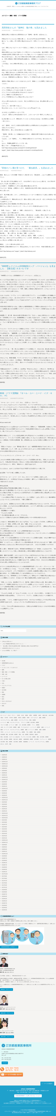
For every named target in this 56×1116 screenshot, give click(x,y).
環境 (3, 705)
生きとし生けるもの (6, 701)
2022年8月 (4, 802)
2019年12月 (5, 853)
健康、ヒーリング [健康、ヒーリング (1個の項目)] (45, 727)
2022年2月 (4, 808)
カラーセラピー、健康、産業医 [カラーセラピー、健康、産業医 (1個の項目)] (38, 717)
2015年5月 (4, 907)
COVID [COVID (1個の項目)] (6, 717)
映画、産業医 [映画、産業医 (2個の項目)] (37, 732)
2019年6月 (4, 860)
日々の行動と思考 (6, 678)
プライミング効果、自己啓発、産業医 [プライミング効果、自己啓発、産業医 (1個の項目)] (30, 722)
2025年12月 (5, 761)
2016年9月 (4, 889)
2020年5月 (4, 847)
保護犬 (3, 687)
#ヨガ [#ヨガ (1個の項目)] (9, 715)
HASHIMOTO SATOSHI (17, 271)
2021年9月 (4, 820)
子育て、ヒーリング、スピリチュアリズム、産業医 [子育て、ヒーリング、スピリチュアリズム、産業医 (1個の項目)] (13, 732)
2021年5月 (4, 829)
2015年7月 (4, 903)
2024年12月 (5, 777)
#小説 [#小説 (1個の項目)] (22, 715)
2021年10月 (5, 817)
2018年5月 (4, 867)
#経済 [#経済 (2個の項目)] (39, 715)
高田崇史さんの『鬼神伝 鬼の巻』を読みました (24, 27)
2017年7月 (4, 880)
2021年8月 (4, 822)
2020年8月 (4, 844)
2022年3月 (4, 806)
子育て (3, 681)
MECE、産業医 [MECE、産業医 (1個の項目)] (22, 717)
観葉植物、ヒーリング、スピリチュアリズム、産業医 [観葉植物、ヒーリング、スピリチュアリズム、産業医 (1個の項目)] (36, 741)
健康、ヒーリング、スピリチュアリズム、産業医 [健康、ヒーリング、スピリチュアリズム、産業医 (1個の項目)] (12, 729)
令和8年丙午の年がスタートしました (11, 648)
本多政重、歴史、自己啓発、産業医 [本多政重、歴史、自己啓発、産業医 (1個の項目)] (9, 734)
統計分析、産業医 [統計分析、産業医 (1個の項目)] (18, 739)
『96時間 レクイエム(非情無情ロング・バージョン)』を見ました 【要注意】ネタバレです (28, 267)
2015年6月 (4, 905)
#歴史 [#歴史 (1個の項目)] (30, 715)
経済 (3, 699)
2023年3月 (4, 793)
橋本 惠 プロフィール (6, 989)
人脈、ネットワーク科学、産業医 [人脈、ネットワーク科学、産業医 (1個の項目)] (8, 727)
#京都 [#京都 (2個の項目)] (18, 715)
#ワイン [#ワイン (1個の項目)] (14, 715)
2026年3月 (4, 754)
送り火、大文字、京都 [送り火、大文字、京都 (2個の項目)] (6, 744)
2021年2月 (4, 835)
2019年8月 (4, 856)
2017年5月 (4, 883)
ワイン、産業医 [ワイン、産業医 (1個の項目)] (35, 725)
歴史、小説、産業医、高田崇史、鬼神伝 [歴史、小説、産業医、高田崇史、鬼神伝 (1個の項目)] (28, 734)
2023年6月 (4, 790)
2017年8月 (4, 878)
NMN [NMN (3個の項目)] (28, 717)
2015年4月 (4, 909)
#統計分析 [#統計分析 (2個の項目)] (44, 715)
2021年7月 (4, 824)
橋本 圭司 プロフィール (7, 1013)
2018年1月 (4, 871)
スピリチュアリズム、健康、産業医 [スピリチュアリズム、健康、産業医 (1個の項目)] (9, 720)
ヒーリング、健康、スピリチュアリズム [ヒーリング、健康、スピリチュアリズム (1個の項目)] (10, 722)
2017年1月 (4, 887)
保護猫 (3, 694)
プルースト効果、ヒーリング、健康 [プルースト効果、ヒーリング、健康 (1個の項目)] (9, 725)
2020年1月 (4, 851)
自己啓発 (4, 690)
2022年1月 (4, 811)
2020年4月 (4, 849)
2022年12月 (5, 797)
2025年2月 (4, 772)
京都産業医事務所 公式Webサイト (9, 947)
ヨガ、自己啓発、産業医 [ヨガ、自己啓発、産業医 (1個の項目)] (24, 725)
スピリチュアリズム (6, 685)
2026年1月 (4, 759)
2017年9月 (4, 876)
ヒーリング (4, 676)
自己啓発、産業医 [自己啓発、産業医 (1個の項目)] (18, 741)
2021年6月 (4, 826)
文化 (3, 683)
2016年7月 (4, 894)
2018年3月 (4, 869)
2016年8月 (4, 892)
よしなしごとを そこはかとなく (10, 667)
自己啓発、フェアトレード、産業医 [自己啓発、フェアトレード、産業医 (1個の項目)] (42, 739)
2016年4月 (4, 896)
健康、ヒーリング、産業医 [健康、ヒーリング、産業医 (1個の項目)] (31, 729)
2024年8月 (4, 781)
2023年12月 (5, 788)
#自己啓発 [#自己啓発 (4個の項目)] (51, 715)
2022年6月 (4, 804)
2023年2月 (4, 795)
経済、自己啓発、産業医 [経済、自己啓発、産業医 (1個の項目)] (6, 739)
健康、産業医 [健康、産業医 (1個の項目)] (42, 729)
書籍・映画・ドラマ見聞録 (8, 672)
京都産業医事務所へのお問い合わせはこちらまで (28, 1095)
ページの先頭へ (48, 1083)
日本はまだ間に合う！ (7, 641)
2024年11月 (5, 779)
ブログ (3, 665)
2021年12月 (5, 813)
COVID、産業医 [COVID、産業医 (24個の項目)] (13, 717)
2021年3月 (4, 833)
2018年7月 (4, 865)
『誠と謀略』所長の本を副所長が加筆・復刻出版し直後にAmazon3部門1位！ (20, 646)
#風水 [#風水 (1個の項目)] (2, 717)
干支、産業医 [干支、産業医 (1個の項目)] (29, 732)
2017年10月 (5, 874)
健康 (3, 669)
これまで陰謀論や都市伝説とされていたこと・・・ (14, 643)
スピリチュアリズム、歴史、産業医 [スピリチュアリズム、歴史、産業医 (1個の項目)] (27, 720)
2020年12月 (5, 840)
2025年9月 (4, 768)
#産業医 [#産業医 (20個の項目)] (35, 715)
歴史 (3, 692)
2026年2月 (4, 757)
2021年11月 (5, 815)
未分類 (3, 660)
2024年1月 (4, 786)
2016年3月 (4, 898)
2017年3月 (4, 885)
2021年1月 (4, 838)
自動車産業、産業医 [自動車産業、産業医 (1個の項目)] (28, 739)
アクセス (5, 1062)
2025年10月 (5, 766)
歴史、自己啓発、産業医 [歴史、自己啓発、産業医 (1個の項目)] (42, 737)
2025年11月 (5, 763)
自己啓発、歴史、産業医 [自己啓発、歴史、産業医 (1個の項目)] (6, 741)
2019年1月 (4, 862)
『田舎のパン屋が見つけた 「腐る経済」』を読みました (26, 168)
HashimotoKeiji (18, 30)
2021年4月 (4, 831)
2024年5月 (4, 784)
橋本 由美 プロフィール (7, 1036)
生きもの (4, 703)
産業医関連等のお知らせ (8, 663)
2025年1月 (4, 775)
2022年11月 (5, 799)
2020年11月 (5, 842)
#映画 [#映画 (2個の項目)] (26, 715)
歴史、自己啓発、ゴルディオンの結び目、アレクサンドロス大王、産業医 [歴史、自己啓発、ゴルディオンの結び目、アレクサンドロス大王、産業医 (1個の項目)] (18, 737)
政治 (3, 696)
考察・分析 (4, 674)
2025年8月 (4, 770)
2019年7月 (4, 858)
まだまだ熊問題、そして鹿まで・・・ (11, 650)
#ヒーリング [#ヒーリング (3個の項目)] (3, 715)
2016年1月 (4, 901)
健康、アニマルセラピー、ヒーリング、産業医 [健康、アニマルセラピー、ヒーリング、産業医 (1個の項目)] (29, 727)
